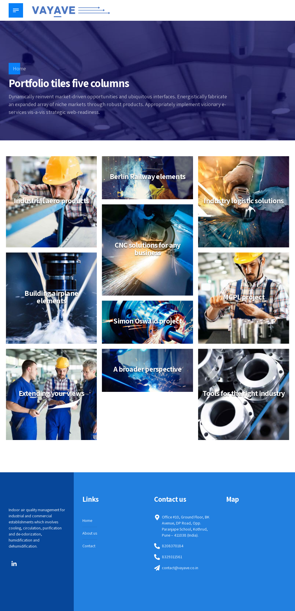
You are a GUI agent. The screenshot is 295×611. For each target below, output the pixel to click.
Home (19, 68)
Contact (88, 545)
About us (89, 533)
